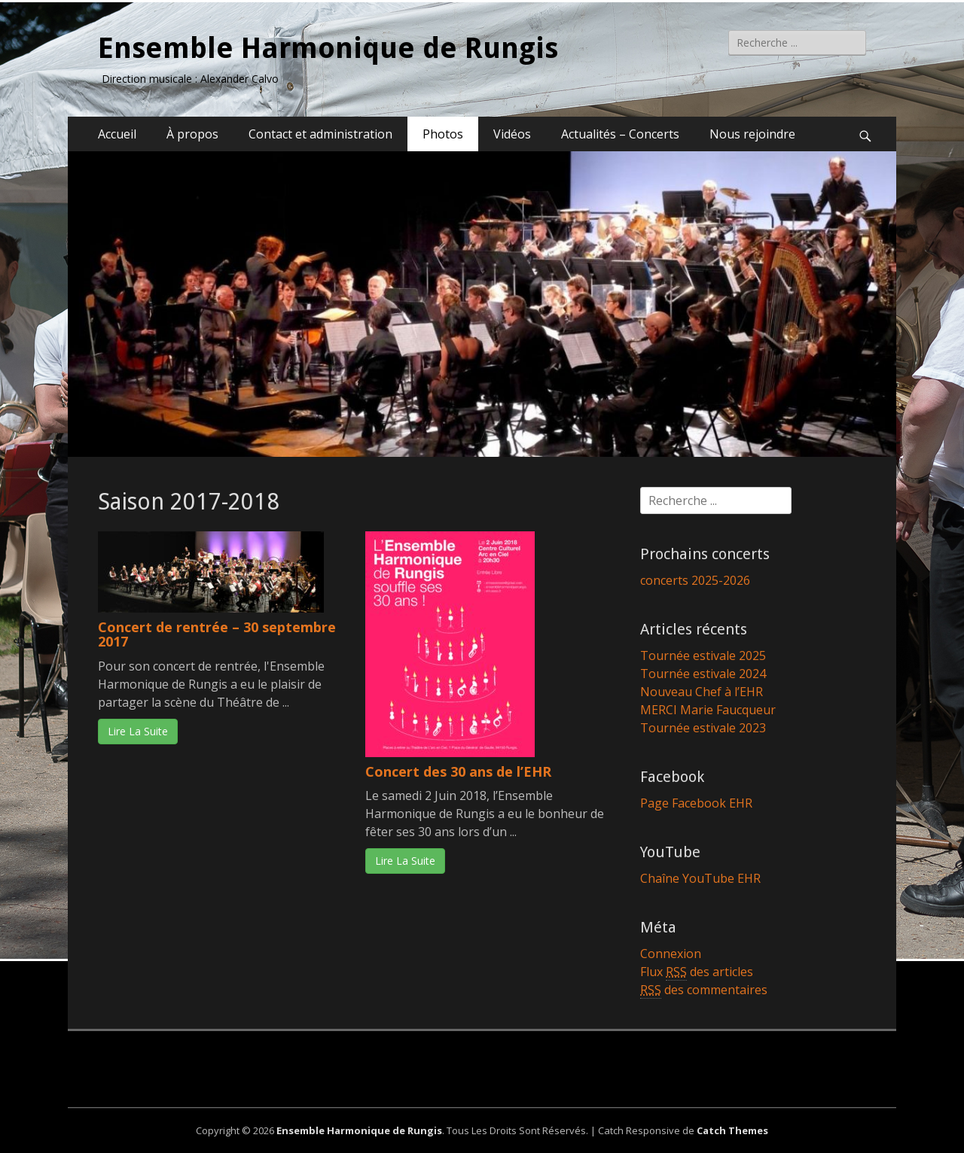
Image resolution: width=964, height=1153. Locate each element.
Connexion (670, 953)
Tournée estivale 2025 (703, 655)
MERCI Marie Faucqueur (708, 709)
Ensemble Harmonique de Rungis (328, 48)
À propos (192, 134)
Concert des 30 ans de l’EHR (458, 771)
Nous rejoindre (752, 134)
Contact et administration (320, 134)
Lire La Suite (138, 731)
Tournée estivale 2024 (703, 673)
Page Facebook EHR (696, 803)
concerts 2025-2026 (695, 580)
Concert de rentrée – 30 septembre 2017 (217, 634)
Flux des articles (696, 972)
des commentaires (703, 990)
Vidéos (512, 134)
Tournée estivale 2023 (703, 727)
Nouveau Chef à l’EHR (701, 691)
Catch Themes (732, 1130)
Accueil (117, 134)
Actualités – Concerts (620, 134)
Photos (443, 134)
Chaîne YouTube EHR (700, 878)
